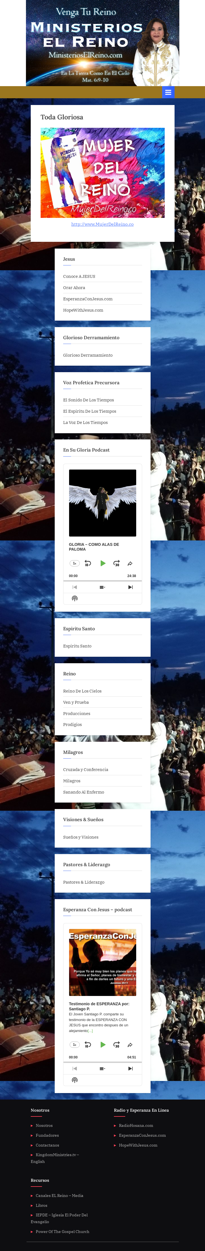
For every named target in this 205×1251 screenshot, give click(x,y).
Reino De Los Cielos (82, 691)
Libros (41, 1205)
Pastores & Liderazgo (83, 882)
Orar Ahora (74, 287)
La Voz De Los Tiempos (85, 422)
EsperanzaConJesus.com (88, 298)
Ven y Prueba (76, 702)
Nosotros (44, 1125)
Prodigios (72, 724)
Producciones (76, 713)
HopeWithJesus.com (83, 310)
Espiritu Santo (77, 646)
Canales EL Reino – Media (59, 1195)
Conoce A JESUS (79, 276)
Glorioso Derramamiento (88, 355)
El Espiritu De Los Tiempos (89, 411)
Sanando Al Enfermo (83, 792)
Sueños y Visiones (80, 837)
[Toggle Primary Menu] (168, 92)
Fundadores (47, 1135)
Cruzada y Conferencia (85, 769)
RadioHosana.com (136, 1125)
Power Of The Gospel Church (62, 1231)
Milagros (71, 780)
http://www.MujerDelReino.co (102, 224)
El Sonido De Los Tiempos (88, 400)
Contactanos (47, 1145)
